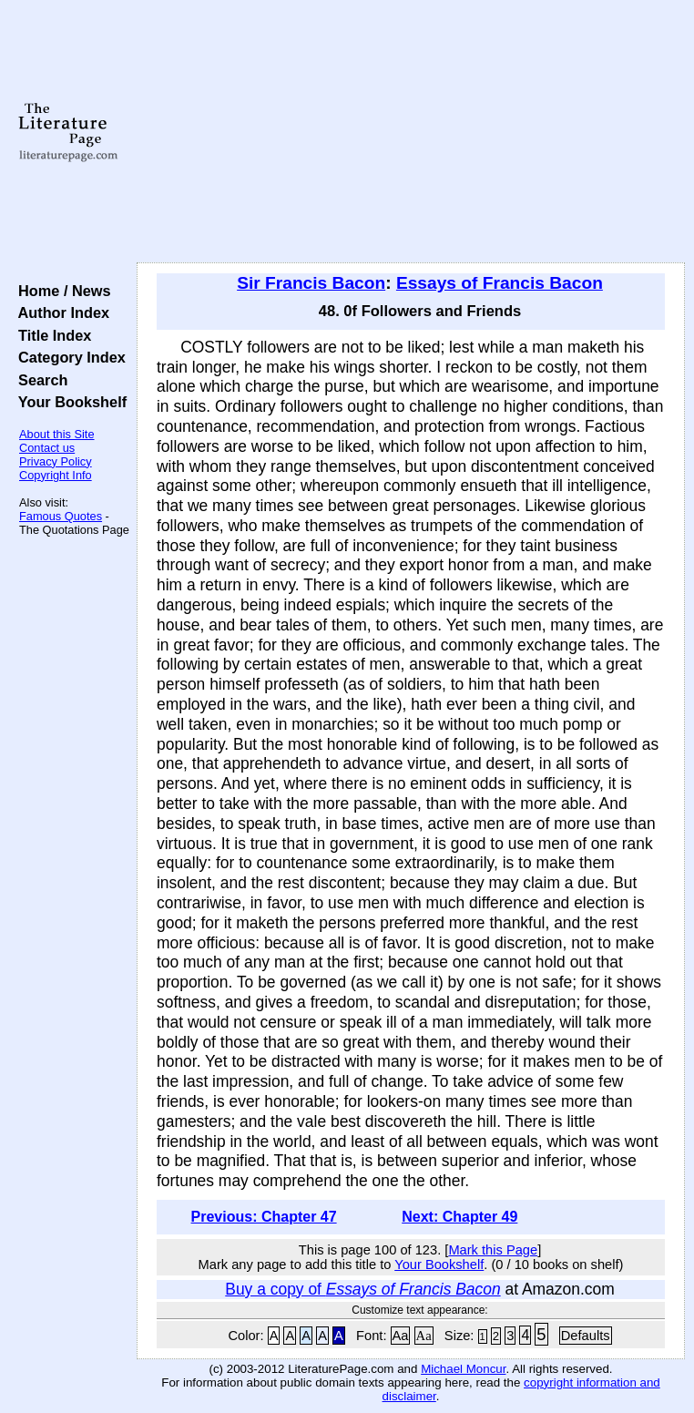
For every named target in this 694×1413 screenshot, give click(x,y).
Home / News (60, 290)
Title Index (50, 335)
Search (38, 380)
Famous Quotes (60, 516)
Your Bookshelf (68, 402)
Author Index (59, 312)
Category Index (68, 357)
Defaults (585, 1335)
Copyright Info (55, 475)
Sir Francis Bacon (311, 282)
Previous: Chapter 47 (264, 1216)
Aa (401, 1335)
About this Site (57, 434)
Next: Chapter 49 (459, 1216)
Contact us (47, 448)
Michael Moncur (463, 1369)
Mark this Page (492, 1250)
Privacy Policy (55, 461)
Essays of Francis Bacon (499, 282)
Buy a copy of (362, 1289)
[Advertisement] (411, 132)
